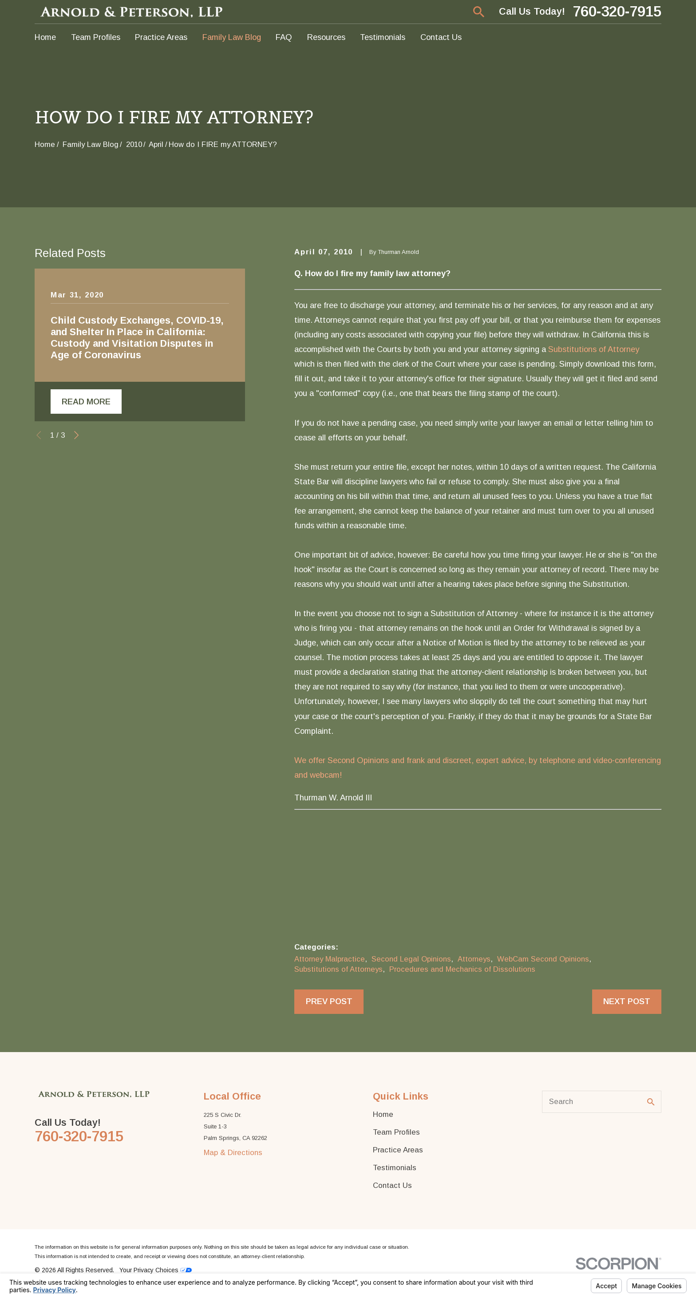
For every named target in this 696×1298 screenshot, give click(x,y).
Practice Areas (398, 1150)
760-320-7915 (617, 11)
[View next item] (76, 435)
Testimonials (394, 1167)
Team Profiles (396, 1132)
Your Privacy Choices (155, 1270)
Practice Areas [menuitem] (161, 37)
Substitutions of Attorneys (338, 969)
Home (383, 1114)
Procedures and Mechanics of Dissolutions (462, 969)
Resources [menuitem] (326, 37)
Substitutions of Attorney (593, 349)
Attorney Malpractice (329, 959)
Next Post (626, 1001)
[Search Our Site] (651, 1102)
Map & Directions (233, 1152)
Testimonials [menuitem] (382, 37)
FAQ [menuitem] (284, 37)
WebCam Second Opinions (543, 959)
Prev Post (329, 1001)
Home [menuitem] (45, 37)
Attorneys (474, 959)
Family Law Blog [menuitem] (231, 37)
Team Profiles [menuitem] (95, 37)
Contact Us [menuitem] (441, 37)
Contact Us (392, 1185)
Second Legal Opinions (411, 959)
